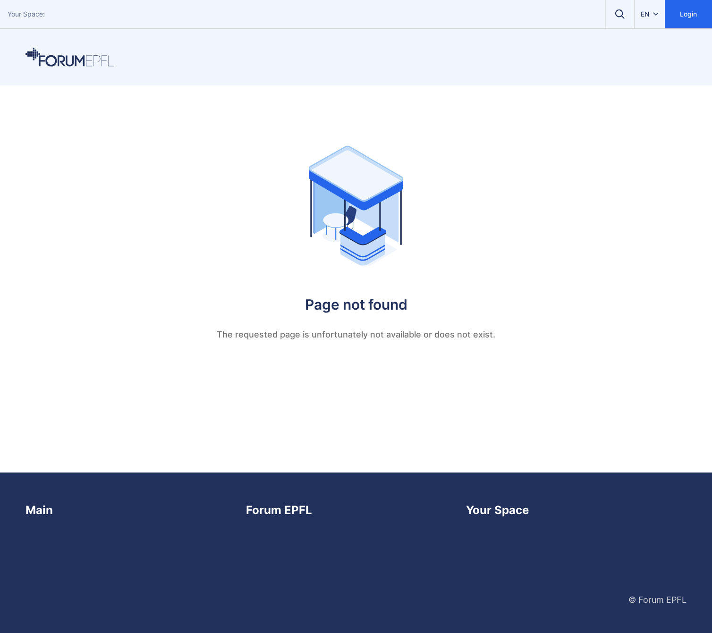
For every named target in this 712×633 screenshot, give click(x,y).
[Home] (69, 57)
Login (688, 14)
